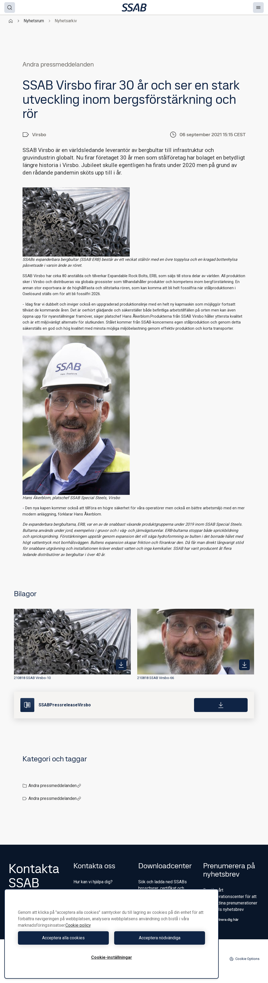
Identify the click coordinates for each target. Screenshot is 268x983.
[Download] (221, 705)
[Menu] (258, 7)
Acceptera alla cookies (63, 937)
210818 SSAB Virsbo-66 (155, 678)
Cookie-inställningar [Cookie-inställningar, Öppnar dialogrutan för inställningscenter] (111, 957)
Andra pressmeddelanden (54, 785)
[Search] (9, 7)
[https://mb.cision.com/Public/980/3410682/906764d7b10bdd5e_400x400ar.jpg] (121, 664)
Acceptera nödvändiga (159, 937)
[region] (111, 934)
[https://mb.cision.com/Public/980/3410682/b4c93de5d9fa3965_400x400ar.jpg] (244, 664)
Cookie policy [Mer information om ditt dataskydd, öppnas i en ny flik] (78, 925)
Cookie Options (244, 959)
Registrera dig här (221, 919)
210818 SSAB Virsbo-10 (32, 678)
